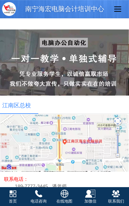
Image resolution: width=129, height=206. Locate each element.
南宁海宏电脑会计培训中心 (64, 9)
